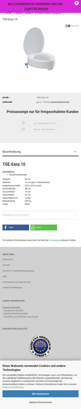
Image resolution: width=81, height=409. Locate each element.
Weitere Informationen (40, 402)
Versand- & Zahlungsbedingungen (18, 270)
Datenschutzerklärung (12, 387)
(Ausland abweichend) (60, 102)
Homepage (54, 240)
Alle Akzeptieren (40, 393)
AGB (4, 276)
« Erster (7, 13)
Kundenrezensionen (15, 215)
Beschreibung (11, 151)
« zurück (18, 13)
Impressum (7, 259)
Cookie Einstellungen (12, 287)
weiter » (29, 13)
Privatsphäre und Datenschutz (16, 282)
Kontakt (6, 265)
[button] (15, 227)
